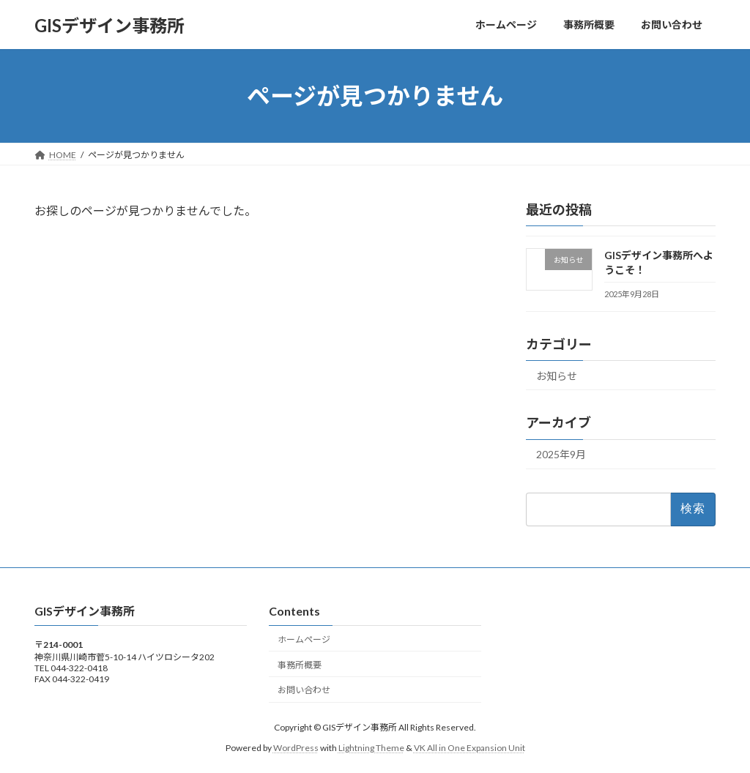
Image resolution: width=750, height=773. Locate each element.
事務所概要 (300, 664)
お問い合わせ (304, 689)
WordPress (296, 747)
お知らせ (556, 376)
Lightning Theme (371, 747)
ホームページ (304, 639)
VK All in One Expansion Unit (469, 747)
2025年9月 (561, 455)
